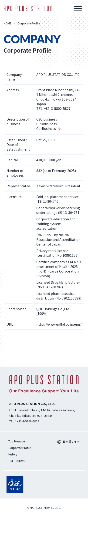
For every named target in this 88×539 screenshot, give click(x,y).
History (12, 454)
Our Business (16, 461)
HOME (7, 23)
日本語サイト (68, 441)
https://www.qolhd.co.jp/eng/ (58, 324)
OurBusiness (48, 128)
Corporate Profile (19, 448)
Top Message (16, 441)
